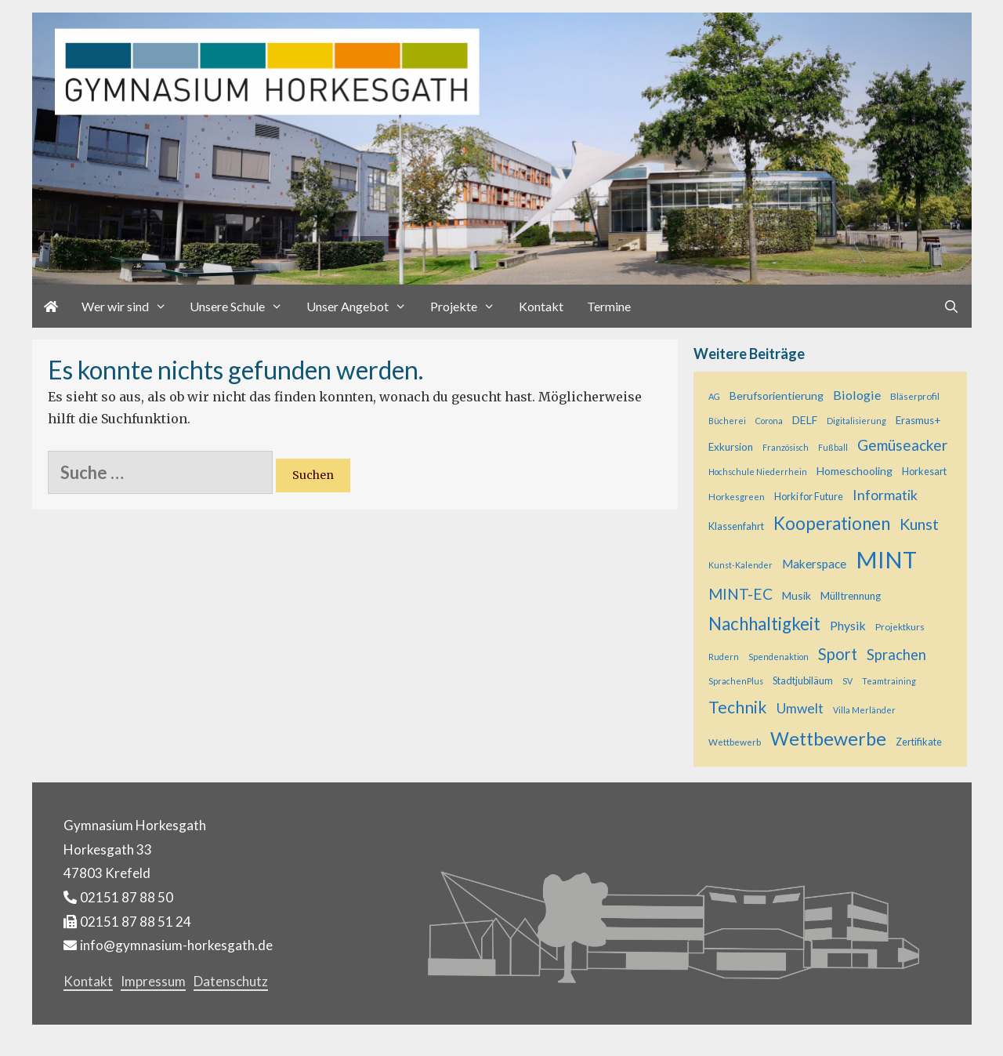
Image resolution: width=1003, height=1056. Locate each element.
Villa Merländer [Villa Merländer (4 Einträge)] (864, 710)
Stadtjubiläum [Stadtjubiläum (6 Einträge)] (803, 680)
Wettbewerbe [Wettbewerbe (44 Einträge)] (828, 738)
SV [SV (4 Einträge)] (847, 681)
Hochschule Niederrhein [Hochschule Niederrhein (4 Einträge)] (757, 471)
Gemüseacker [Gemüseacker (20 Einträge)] (902, 445)
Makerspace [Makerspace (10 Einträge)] (814, 564)
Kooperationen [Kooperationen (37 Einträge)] (831, 523)
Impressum (153, 981)
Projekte (468, 306)
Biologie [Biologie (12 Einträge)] (857, 394)
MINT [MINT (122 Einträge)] (886, 559)
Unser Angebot (362, 306)
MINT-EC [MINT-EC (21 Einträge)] (740, 594)
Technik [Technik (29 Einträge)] (737, 707)
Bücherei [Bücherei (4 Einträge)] (727, 421)
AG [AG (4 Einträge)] (714, 396)
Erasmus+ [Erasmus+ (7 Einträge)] (918, 420)
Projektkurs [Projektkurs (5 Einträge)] (900, 627)
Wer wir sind (130, 306)
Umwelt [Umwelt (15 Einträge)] (800, 708)
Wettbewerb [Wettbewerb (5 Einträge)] (734, 742)
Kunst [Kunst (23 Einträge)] (919, 523)
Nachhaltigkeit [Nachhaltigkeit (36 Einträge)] (764, 623)
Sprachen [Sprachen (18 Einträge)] (896, 654)
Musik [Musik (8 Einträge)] (796, 595)
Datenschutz (231, 981)
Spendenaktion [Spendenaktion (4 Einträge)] (778, 656)
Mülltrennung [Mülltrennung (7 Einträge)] (850, 596)
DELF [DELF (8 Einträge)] (804, 419)
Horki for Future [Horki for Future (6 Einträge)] (808, 496)
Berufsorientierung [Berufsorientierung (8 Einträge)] (777, 395)
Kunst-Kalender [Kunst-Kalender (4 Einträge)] (740, 565)
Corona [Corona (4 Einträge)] (769, 421)
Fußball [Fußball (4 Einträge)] (833, 447)
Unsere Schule (242, 306)
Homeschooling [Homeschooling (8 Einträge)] (855, 470)
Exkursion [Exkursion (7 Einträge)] (730, 447)
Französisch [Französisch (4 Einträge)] (785, 447)
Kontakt (541, 306)
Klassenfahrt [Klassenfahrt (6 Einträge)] (736, 526)
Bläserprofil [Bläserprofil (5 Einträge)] (915, 396)
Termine (609, 306)
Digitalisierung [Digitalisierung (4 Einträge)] (856, 421)
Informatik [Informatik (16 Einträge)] (885, 494)
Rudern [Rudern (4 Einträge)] (723, 656)
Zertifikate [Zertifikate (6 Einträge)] (919, 741)
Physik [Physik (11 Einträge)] (848, 625)
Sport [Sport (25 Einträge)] (837, 653)
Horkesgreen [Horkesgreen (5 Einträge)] (736, 497)
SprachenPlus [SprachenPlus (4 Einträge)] (735, 681)
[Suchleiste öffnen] (952, 306)
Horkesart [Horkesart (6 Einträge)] (924, 471)
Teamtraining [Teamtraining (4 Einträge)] (889, 681)
